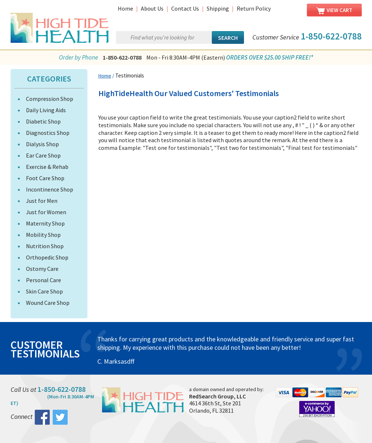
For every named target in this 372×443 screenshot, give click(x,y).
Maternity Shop (45, 223)
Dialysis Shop (42, 144)
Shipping (218, 8)
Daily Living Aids (46, 110)
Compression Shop (49, 98)
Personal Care (43, 280)
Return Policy (254, 8)
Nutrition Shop (45, 246)
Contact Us (185, 8)
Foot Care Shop (45, 178)
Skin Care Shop (44, 291)
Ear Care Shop (43, 155)
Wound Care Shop (47, 302)
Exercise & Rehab (47, 166)
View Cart (334, 10)
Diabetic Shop (43, 121)
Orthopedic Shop (47, 257)
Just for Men (41, 200)
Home (125, 8)
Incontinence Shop (49, 189)
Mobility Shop (43, 234)
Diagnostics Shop (47, 132)
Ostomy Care (42, 268)
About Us (152, 8)
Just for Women (46, 212)
